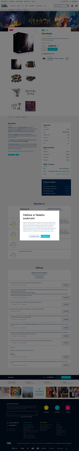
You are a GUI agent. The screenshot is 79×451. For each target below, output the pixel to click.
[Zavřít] (57, 211)
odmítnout (30, 231)
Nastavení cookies (36, 229)
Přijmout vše (33, 226)
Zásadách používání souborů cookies (46, 231)
